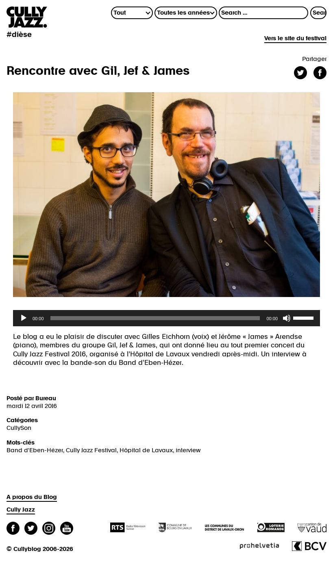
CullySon (19, 428)
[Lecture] (24, 318)
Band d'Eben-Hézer (35, 450)
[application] (166, 318)
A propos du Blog (32, 497)
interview (188, 450)
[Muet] (287, 318)
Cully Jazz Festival (91, 450)
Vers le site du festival (295, 38)
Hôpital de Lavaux (146, 450)
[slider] (155, 318)
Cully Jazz (21, 509)
